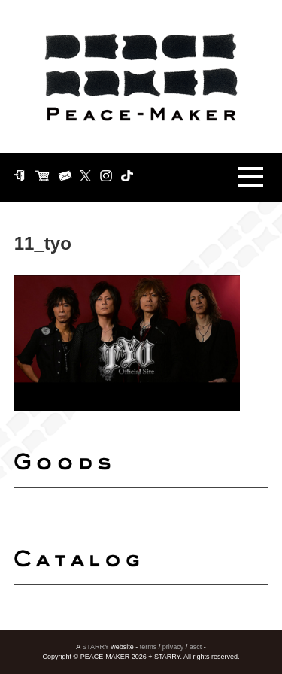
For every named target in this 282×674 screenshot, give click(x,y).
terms (148, 647)
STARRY (95, 647)
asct (196, 647)
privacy (173, 647)
